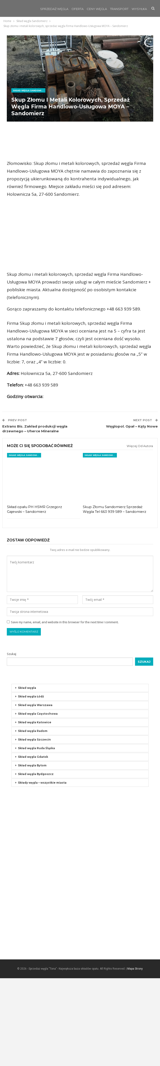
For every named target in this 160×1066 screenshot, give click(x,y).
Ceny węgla (97, 9)
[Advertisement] (80, 140)
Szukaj (11, 742)
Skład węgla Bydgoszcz (36, 861)
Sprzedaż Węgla (54, 9)
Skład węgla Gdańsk (33, 844)
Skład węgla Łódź (31, 784)
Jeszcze (138, 9)
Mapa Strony (135, 1056)
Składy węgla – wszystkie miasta (42, 870)
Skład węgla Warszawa (35, 793)
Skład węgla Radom (32, 818)
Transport (119, 9)
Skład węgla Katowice (34, 810)
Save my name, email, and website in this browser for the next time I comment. (64, 710)
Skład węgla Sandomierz (29, 90)
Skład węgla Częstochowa (38, 801)
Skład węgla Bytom (32, 853)
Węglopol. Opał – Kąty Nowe (132, 514)
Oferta (77, 9)
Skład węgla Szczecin (34, 827)
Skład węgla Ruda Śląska (36, 836)
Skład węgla (27, 775)
